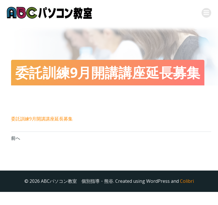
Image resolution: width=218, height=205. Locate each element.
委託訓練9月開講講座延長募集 (42, 119)
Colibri (187, 181)
